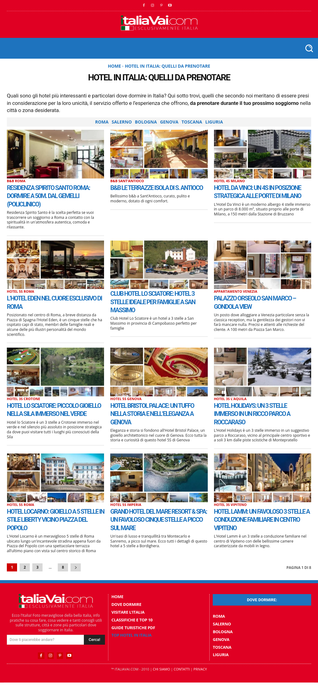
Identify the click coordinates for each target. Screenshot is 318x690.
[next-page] (75, 576)
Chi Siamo (161, 676)
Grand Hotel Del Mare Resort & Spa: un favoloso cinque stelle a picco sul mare (154, 528)
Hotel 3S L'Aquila (230, 399)
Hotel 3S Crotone (23, 399)
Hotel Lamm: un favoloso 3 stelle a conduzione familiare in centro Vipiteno (261, 524)
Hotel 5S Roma (20, 291)
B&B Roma (16, 181)
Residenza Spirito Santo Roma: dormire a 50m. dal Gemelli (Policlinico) (49, 195)
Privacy (200, 676)
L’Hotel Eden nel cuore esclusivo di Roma (45, 302)
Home (114, 66)
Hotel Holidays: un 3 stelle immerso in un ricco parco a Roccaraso (261, 413)
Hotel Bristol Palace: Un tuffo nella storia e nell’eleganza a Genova (151, 413)
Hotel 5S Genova (126, 399)
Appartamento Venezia (235, 291)
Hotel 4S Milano (229, 181)
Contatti (182, 676)
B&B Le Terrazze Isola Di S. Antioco (153, 191)
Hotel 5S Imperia (125, 509)
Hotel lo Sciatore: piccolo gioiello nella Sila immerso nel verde (53, 413)
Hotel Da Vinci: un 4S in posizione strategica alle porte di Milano (258, 195)
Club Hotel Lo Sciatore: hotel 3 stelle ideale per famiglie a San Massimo (151, 301)
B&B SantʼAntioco (127, 181)
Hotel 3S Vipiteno (230, 509)
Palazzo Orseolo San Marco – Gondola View (262, 302)
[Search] (94, 648)
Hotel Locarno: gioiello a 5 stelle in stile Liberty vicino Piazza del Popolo (54, 524)
